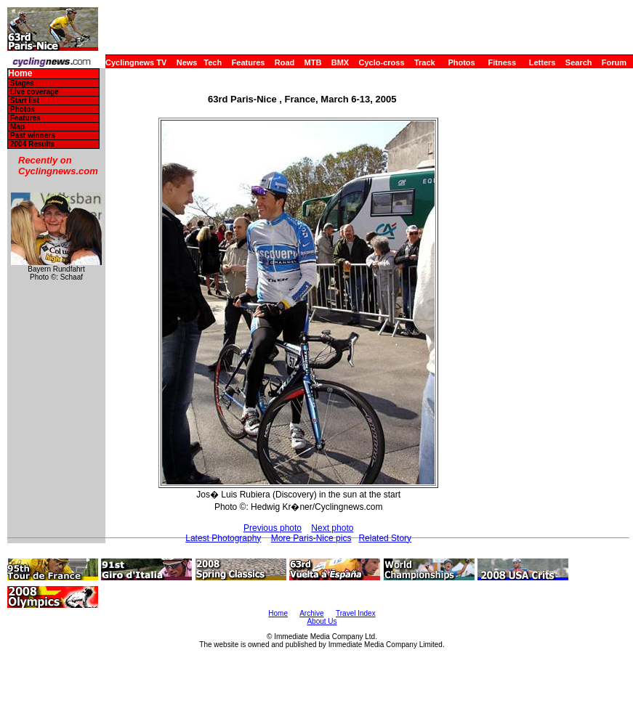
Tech (212, 62)
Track (424, 62)
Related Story (384, 538)
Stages (22, 83)
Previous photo (272, 528)
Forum (614, 62)
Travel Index (356, 613)
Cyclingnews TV (135, 62)
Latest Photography (223, 538)
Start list (24, 101)
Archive (311, 613)
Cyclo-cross (382, 62)
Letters (542, 62)
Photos (461, 62)
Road (285, 62)
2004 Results (32, 144)
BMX (340, 62)
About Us (321, 621)
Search (578, 62)
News (187, 62)
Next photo (332, 528)
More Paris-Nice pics (311, 538)
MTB (313, 62)
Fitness (502, 62)
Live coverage (34, 92)
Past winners (32, 135)
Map (17, 127)
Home (20, 73)
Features (248, 62)
